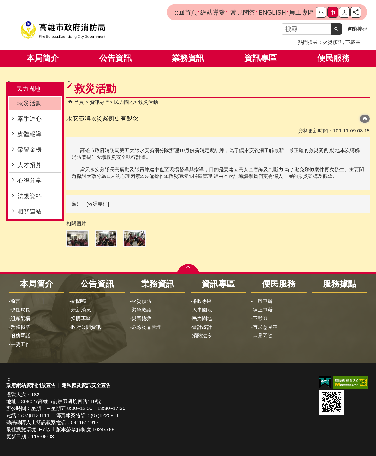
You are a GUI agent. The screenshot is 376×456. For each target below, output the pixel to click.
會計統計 (202, 327)
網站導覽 (212, 12)
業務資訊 (188, 58)
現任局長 (20, 310)
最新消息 (81, 310)
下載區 (352, 42)
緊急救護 (141, 310)
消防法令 (202, 335)
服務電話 (20, 335)
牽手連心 (29, 118)
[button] (336, 29)
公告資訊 (115, 58)
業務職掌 (20, 327)
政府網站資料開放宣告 (31, 385)
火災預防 (333, 42)
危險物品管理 (146, 327)
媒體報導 (29, 134)
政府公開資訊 (86, 327)
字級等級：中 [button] (332, 12)
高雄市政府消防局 (63, 30)
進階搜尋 (357, 29)
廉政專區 (202, 301)
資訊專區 (260, 58)
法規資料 (29, 196)
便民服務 (333, 58)
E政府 (325, 382)
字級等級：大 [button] (344, 12)
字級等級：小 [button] (321, 12)
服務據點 (339, 283)
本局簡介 (42, 58)
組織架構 (20, 318)
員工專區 (301, 12)
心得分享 (29, 180)
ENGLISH (272, 12)
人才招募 (29, 164)
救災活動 (29, 103)
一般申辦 (263, 301)
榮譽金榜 (29, 149)
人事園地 (202, 310)
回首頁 (187, 12)
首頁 (79, 102)
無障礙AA (350, 382)
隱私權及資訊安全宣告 (86, 385)
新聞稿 (78, 301)
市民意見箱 (265, 327)
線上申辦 (263, 310)
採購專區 (81, 318)
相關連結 (29, 211)
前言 (15, 301)
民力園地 (124, 102)
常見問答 (241, 12)
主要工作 (20, 344)
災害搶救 (141, 318)
